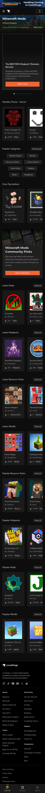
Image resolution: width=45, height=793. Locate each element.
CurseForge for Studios (32, 753)
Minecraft (6, 701)
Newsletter (28, 709)
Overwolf (27, 749)
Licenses (5, 777)
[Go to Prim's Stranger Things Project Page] (13, 124)
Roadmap (27, 713)
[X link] (22, 683)
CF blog (27, 705)
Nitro (26, 761)
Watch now (22, 84)
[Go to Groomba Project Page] (13, 307)
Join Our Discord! (30, 697)
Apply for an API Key (10, 749)
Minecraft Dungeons (10, 721)
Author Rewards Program (8, 744)
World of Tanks (8, 725)
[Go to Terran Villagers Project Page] (13, 401)
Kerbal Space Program (10, 717)
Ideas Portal (28, 701)
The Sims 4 (6, 709)
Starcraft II (6, 713)
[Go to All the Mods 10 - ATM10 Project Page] (13, 542)
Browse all (36, 149)
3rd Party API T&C (9, 753)
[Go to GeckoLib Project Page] (13, 589)
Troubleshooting (30, 735)
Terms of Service (8, 769)
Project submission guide (11, 739)
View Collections (22, 273)
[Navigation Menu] (3, 11)
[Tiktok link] (8, 683)
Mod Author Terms (8, 781)
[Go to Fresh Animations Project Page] (13, 495)
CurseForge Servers (31, 721)
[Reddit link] (26, 683)
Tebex (26, 757)
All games (5, 697)
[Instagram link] (3, 683)
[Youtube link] (13, 683)
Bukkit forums (29, 717)
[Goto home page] (9, 11)
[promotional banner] (22, 3)
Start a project (7, 735)
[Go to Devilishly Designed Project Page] (13, 354)
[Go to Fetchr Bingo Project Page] (13, 448)
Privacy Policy (7, 773)
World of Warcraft (9, 705)
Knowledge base (30, 731)
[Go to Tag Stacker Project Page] (13, 206)
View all (38, 286)
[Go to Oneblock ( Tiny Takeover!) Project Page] (13, 636)
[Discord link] (17, 683)
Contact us (28, 739)
